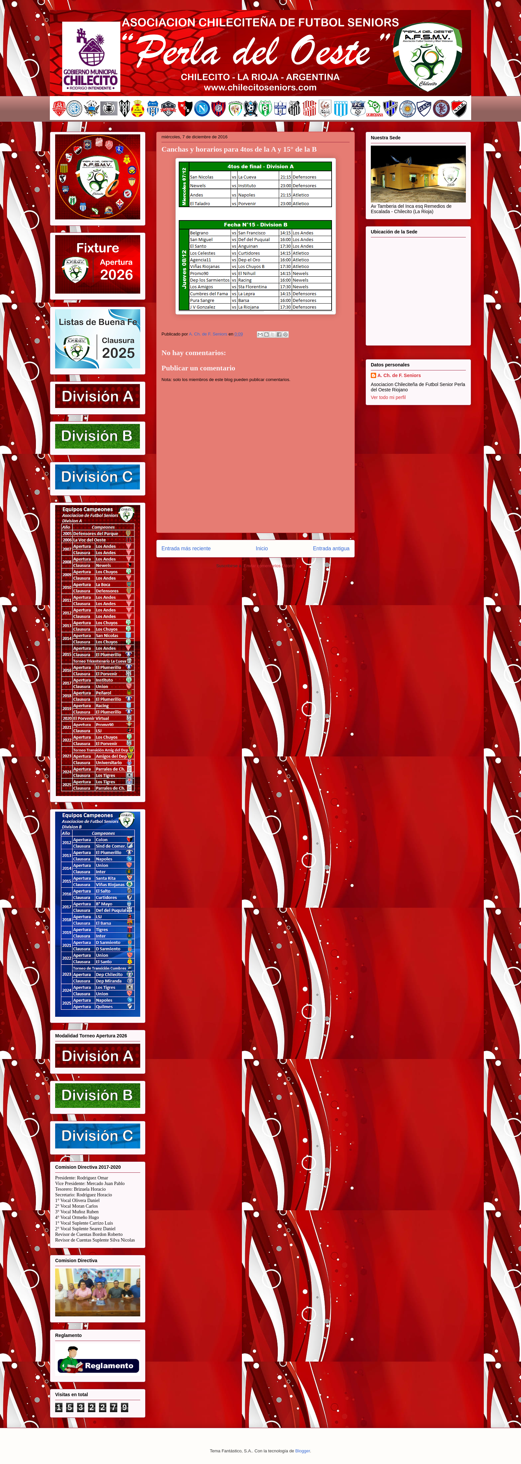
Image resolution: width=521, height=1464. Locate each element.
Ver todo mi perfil (388, 397)
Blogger (302, 1450)
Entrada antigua (331, 548)
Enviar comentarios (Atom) (269, 565)
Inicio (262, 548)
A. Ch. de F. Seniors (399, 375)
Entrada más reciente (186, 548)
